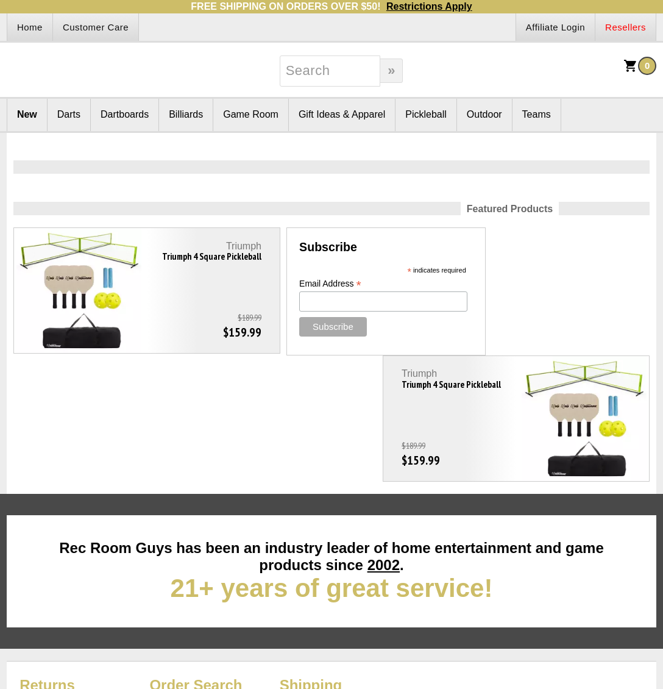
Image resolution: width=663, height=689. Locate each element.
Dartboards (125, 114)
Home (30, 27)
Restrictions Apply (429, 6)
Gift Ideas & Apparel (342, 114)
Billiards (186, 114)
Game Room (250, 114)
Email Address (275, 284)
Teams (536, 114)
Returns (47, 559)
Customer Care (96, 27)
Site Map (26, 573)
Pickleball (426, 114)
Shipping (311, 559)
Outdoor (484, 114)
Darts (68, 114)
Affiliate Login (555, 27)
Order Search (195, 559)
